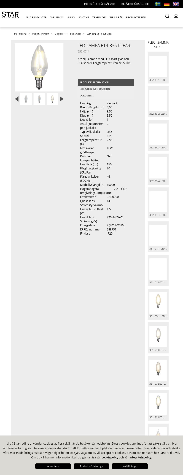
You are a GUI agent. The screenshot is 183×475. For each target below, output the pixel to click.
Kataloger (101, 266)
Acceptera (53, 466)
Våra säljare (63, 266)
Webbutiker (63, 285)
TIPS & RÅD (116, 17)
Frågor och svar (66, 271)
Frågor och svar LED (69, 276)
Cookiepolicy (24, 299)
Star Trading (20, 33)
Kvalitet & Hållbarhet (30, 276)
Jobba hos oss (25, 290)
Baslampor (75, 33)
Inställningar (130, 466)
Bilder (98, 276)
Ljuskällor (59, 33)
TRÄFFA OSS (100, 17)
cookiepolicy (110, 457)
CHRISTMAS (57, 17)
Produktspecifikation (94, 82)
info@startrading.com (150, 298)
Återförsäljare (65, 280)
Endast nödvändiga (91, 466)
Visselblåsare (25, 303)
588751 (111, 229)
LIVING (71, 17)
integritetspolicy (140, 457)
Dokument (86, 95)
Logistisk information (94, 89)
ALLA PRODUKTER (36, 17)
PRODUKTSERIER (136, 17)
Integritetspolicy (27, 294)
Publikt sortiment (40, 33)
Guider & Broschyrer (109, 271)
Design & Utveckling (30, 271)
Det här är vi (24, 266)
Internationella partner (71, 290)
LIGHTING (83, 17)
